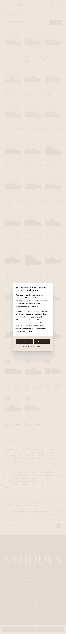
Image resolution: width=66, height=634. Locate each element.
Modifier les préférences (33, 347)
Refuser (24, 341)
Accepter (42, 341)
